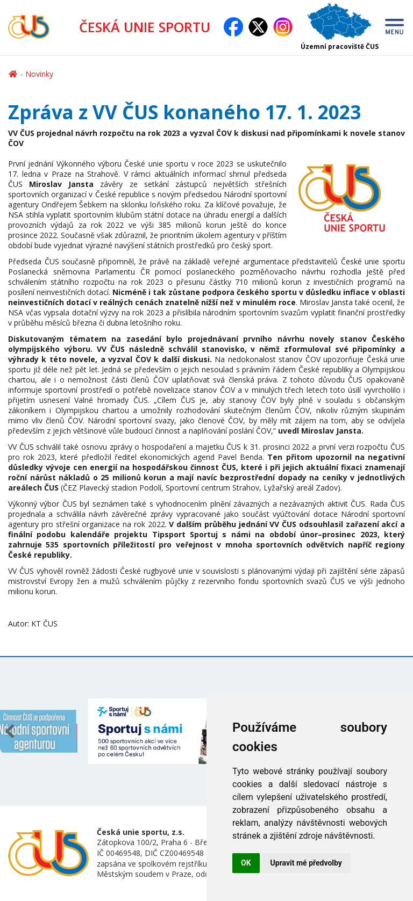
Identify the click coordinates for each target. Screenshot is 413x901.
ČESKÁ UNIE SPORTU (149, 27)
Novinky (39, 74)
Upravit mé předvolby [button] (306, 863)
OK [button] (246, 863)
